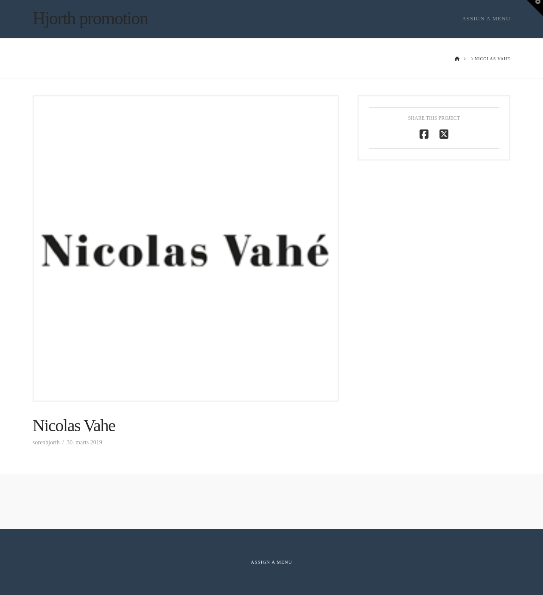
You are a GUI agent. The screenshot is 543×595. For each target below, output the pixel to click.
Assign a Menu (486, 18)
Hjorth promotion (90, 18)
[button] (535, 8)
